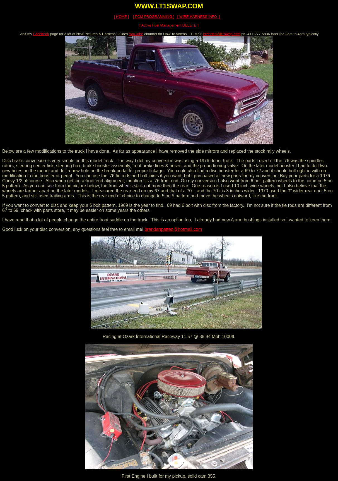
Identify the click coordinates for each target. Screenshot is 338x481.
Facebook (41, 34)
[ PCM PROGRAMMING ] (153, 17)
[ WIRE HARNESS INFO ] (198, 17)
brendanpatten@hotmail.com (173, 229)
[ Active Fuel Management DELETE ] (169, 25)
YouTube (136, 34)
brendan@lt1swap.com (221, 34)
